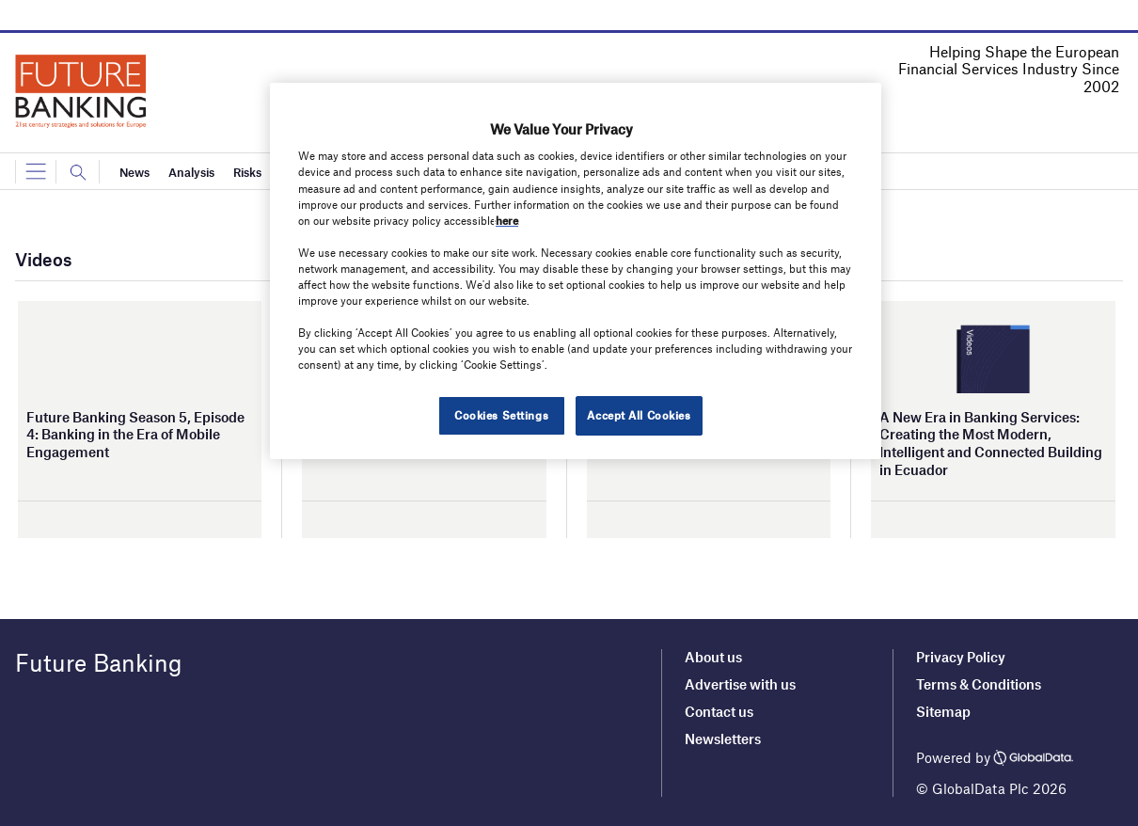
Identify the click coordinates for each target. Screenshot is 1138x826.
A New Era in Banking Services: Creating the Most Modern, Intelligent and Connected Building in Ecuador (990, 443)
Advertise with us (740, 683)
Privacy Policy (960, 656)
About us (713, 656)
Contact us (719, 711)
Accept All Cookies (638, 414)
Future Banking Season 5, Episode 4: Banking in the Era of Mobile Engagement (135, 434)
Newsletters (723, 738)
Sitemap (943, 711)
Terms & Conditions (978, 683)
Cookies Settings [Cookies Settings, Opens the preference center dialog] (501, 414)
